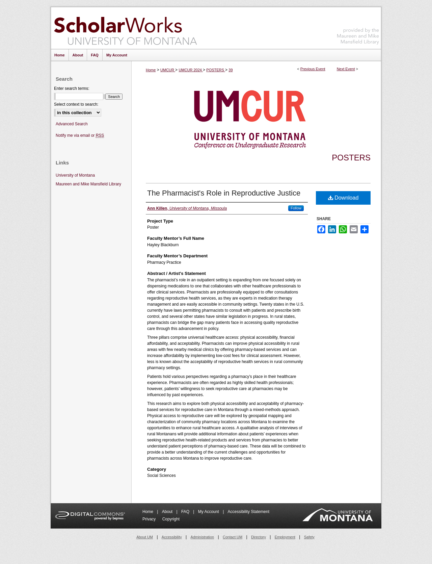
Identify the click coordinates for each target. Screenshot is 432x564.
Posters (351, 157)
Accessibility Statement (248, 511)
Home (151, 70)
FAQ (185, 511)
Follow (296, 208)
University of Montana (75, 175)
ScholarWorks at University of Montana (125, 28)
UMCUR (167, 70)
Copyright (171, 519)
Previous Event (312, 69)
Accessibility (172, 537)
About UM (144, 537)
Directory (258, 537)
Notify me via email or (80, 135)
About (168, 511)
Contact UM (232, 537)
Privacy (149, 519)
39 (230, 70)
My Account (209, 511)
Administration (202, 537)
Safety (309, 537)
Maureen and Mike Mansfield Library (358, 27)
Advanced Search (72, 124)
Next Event (346, 69)
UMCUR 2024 (191, 70)
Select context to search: (76, 104)
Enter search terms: (71, 88)
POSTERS (215, 70)
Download (343, 198)
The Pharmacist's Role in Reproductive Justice (223, 193)
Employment (285, 537)
